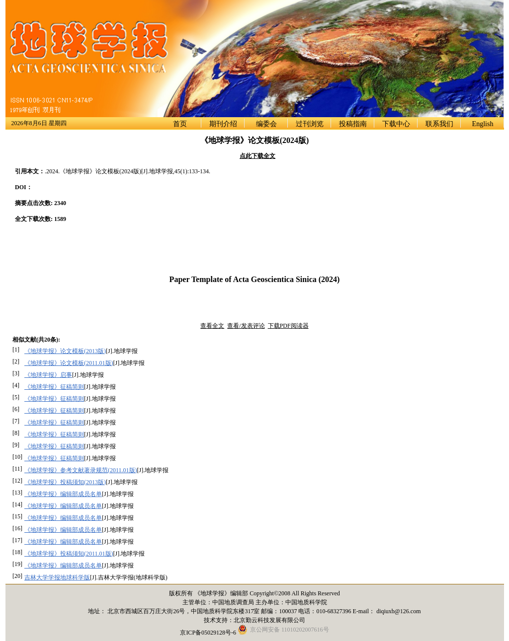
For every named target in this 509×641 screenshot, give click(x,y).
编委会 (266, 124)
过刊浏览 (310, 124)
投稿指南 (353, 124)
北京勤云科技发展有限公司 (269, 620)
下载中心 (396, 124)
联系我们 (439, 124)
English (483, 124)
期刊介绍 (223, 124)
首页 (180, 124)
